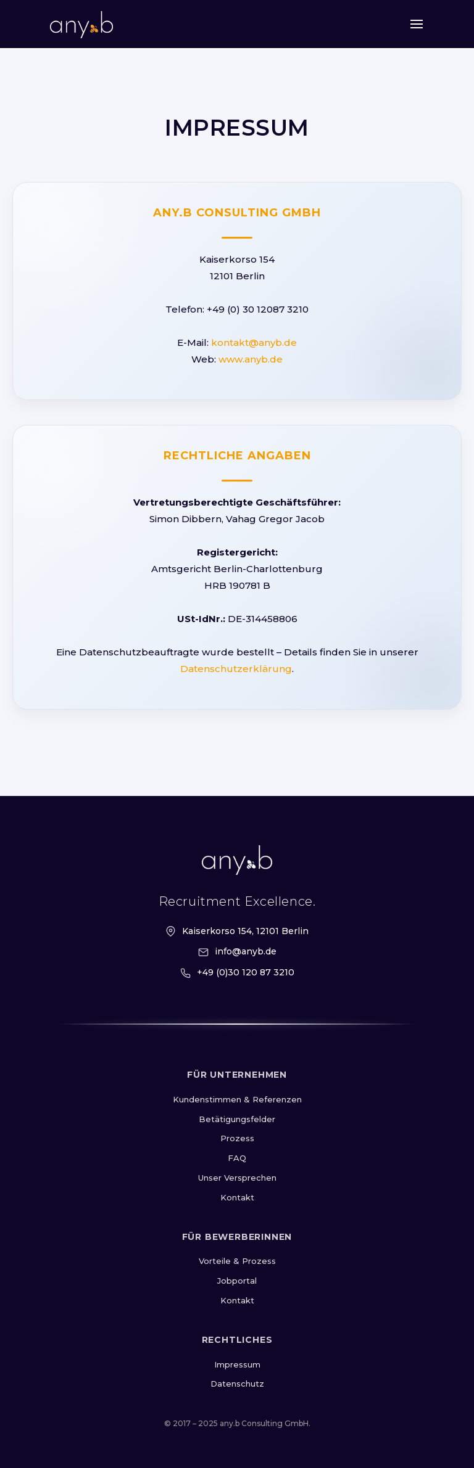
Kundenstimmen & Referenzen (237, 1099)
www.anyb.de (250, 359)
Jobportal (237, 1281)
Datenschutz (237, 1383)
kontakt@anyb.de (254, 342)
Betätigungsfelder (237, 1119)
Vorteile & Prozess (237, 1261)
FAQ (237, 1158)
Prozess (237, 1138)
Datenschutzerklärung (236, 669)
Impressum (237, 1364)
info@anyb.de (245, 951)
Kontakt (237, 1197)
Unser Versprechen (237, 1178)
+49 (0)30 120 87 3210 (245, 972)
